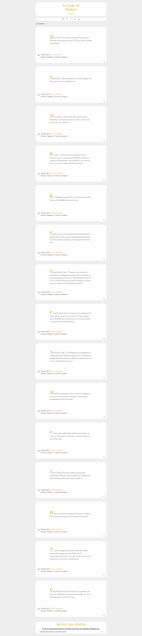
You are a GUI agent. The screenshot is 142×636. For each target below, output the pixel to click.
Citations (71, 13)
